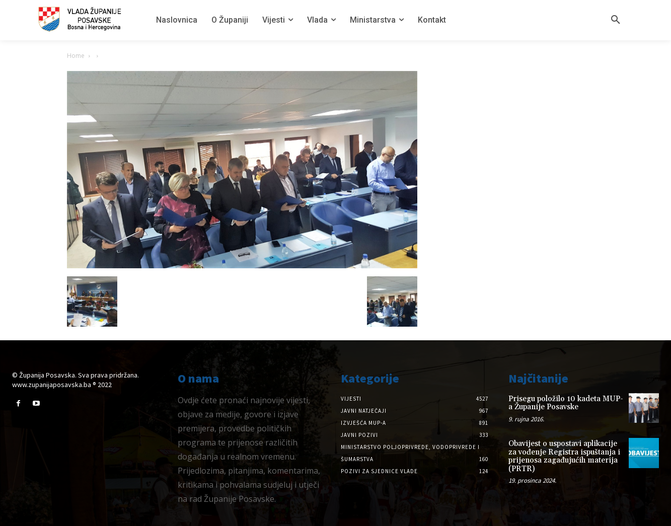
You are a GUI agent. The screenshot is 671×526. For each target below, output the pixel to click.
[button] (615, 20)
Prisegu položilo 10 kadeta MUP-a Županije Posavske (565, 403)
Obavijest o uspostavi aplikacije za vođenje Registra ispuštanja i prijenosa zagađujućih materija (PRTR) (564, 456)
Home (76, 55)
